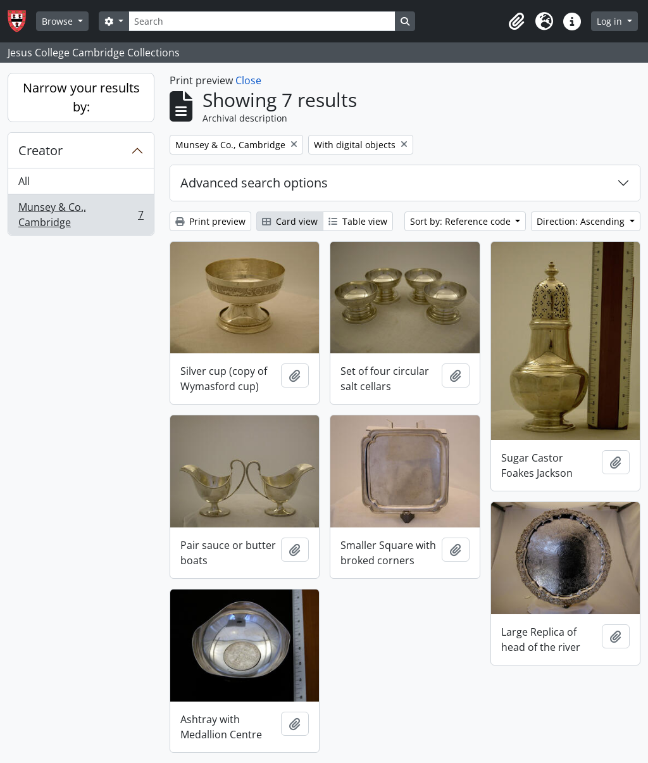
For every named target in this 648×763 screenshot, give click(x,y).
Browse (58, 21)
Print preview (210, 221)
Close (248, 80)
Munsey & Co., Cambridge (81, 214)
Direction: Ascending (582, 221)
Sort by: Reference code (461, 221)
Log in (611, 21)
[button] (516, 21)
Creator (40, 150)
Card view (290, 221)
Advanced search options (254, 182)
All (24, 181)
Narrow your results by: (81, 97)
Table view (357, 221)
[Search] (262, 21)
